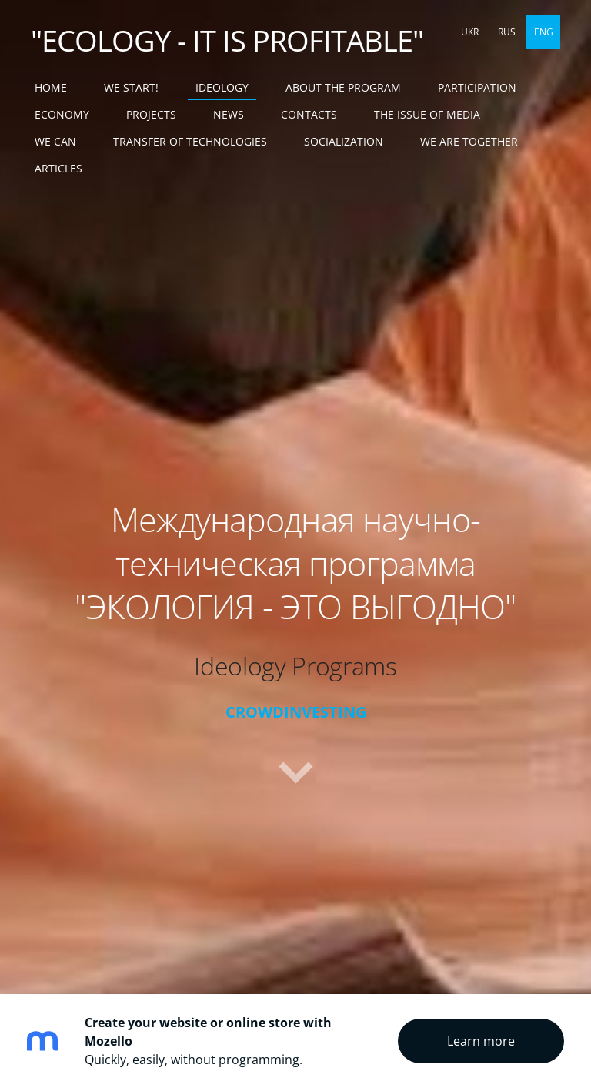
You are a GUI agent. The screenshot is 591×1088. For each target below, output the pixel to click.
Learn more (481, 1041)
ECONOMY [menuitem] (62, 114)
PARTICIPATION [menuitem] (477, 87)
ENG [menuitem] (543, 31)
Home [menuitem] (51, 87)
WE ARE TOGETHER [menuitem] (469, 141)
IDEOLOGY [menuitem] (222, 87)
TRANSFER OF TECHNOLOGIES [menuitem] (190, 141)
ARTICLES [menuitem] (58, 168)
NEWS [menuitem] (228, 114)
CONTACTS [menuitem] (309, 114)
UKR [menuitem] (470, 31)
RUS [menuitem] (507, 31)
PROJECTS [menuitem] (151, 114)
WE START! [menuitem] (131, 87)
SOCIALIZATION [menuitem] (343, 141)
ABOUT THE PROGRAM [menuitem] (343, 87)
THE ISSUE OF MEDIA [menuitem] (427, 114)
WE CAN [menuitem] (55, 141)
